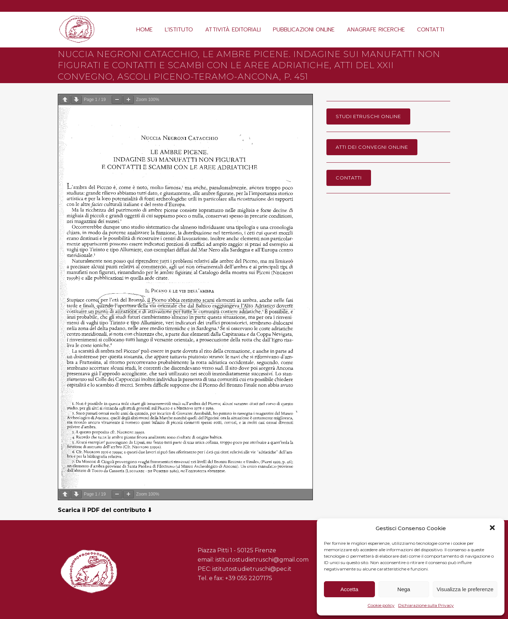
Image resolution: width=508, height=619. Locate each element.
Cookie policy (381, 605)
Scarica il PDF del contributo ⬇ (105, 510)
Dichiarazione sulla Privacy (426, 605)
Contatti (349, 178)
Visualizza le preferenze (465, 589)
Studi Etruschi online (368, 116)
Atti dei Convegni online (372, 147)
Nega (403, 589)
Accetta (349, 589)
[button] (493, 528)
